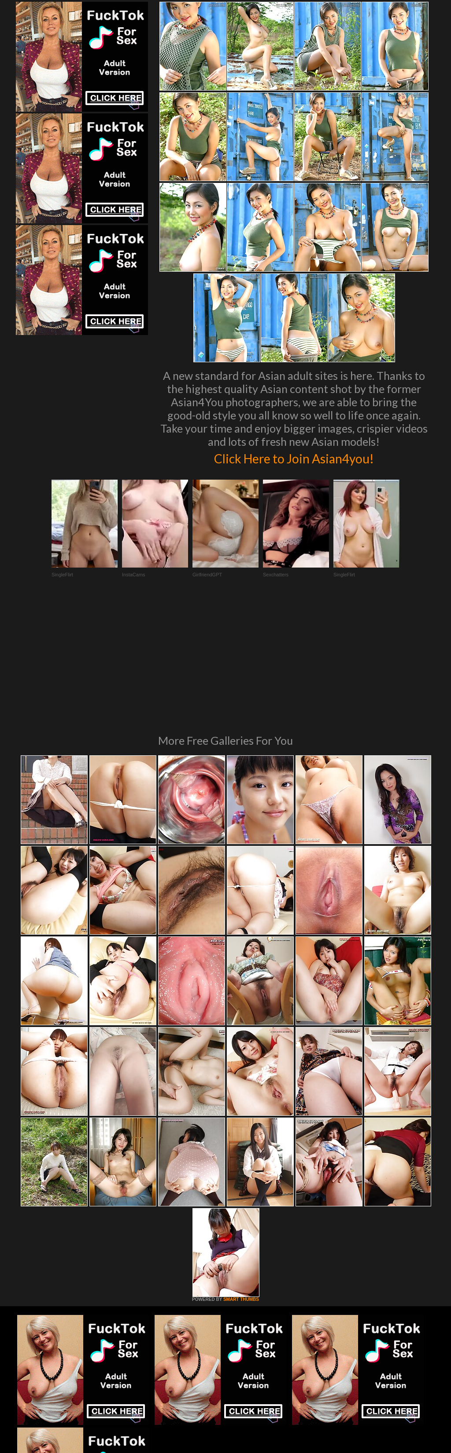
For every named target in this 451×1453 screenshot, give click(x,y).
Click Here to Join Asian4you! (294, 457)
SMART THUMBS (241, 1179)
